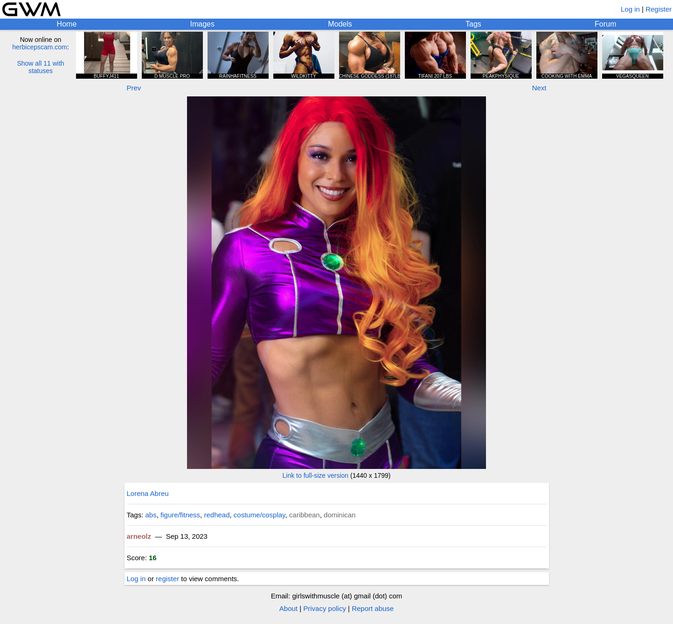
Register (658, 9)
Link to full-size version (316, 475)
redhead (216, 515)
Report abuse (373, 608)
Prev (134, 88)
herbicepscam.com (39, 47)
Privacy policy (324, 608)
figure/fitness (180, 515)
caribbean (304, 515)
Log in (630, 9)
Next (539, 88)
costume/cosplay (259, 515)
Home (67, 24)
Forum (605, 24)
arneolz (139, 536)
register (167, 579)
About (288, 608)
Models (340, 24)
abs (151, 515)
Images (202, 24)
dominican (339, 515)
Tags (473, 24)
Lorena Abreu (148, 493)
